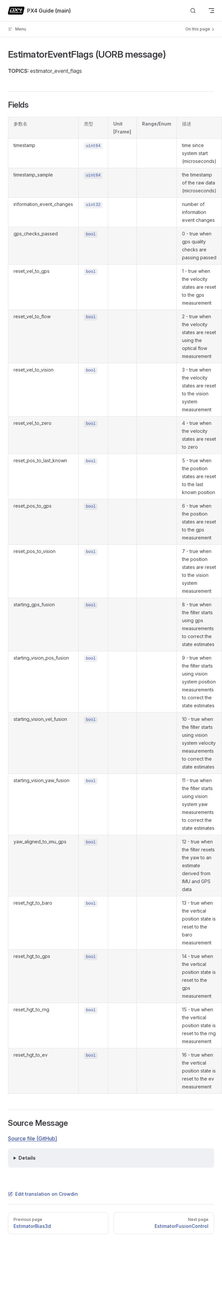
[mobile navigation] (211, 10)
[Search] (193, 11)
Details (27, 1158)
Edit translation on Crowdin (43, 1194)
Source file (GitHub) (32, 1138)
